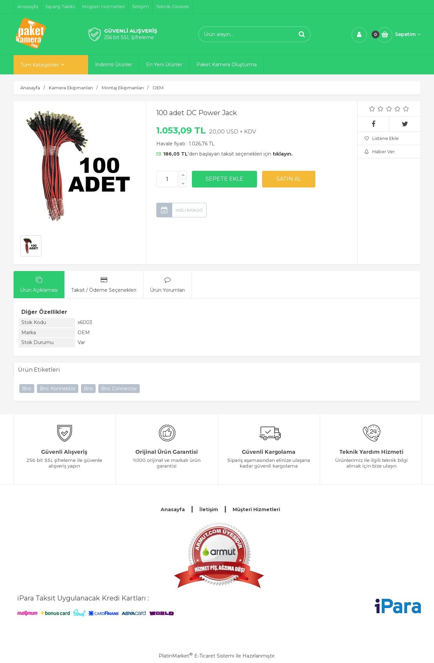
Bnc (27, 389)
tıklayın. (283, 154)
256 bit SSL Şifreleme (129, 37)
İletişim (208, 509)
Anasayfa (173, 509)
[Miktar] (167, 179)
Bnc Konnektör (58, 389)
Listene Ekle (381, 138)
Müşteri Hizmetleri (256, 509)
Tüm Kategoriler (39, 65)
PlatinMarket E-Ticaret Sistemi (196, 656)
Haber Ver (379, 151)
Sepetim (407, 34)
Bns (88, 389)
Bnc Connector (119, 389)
